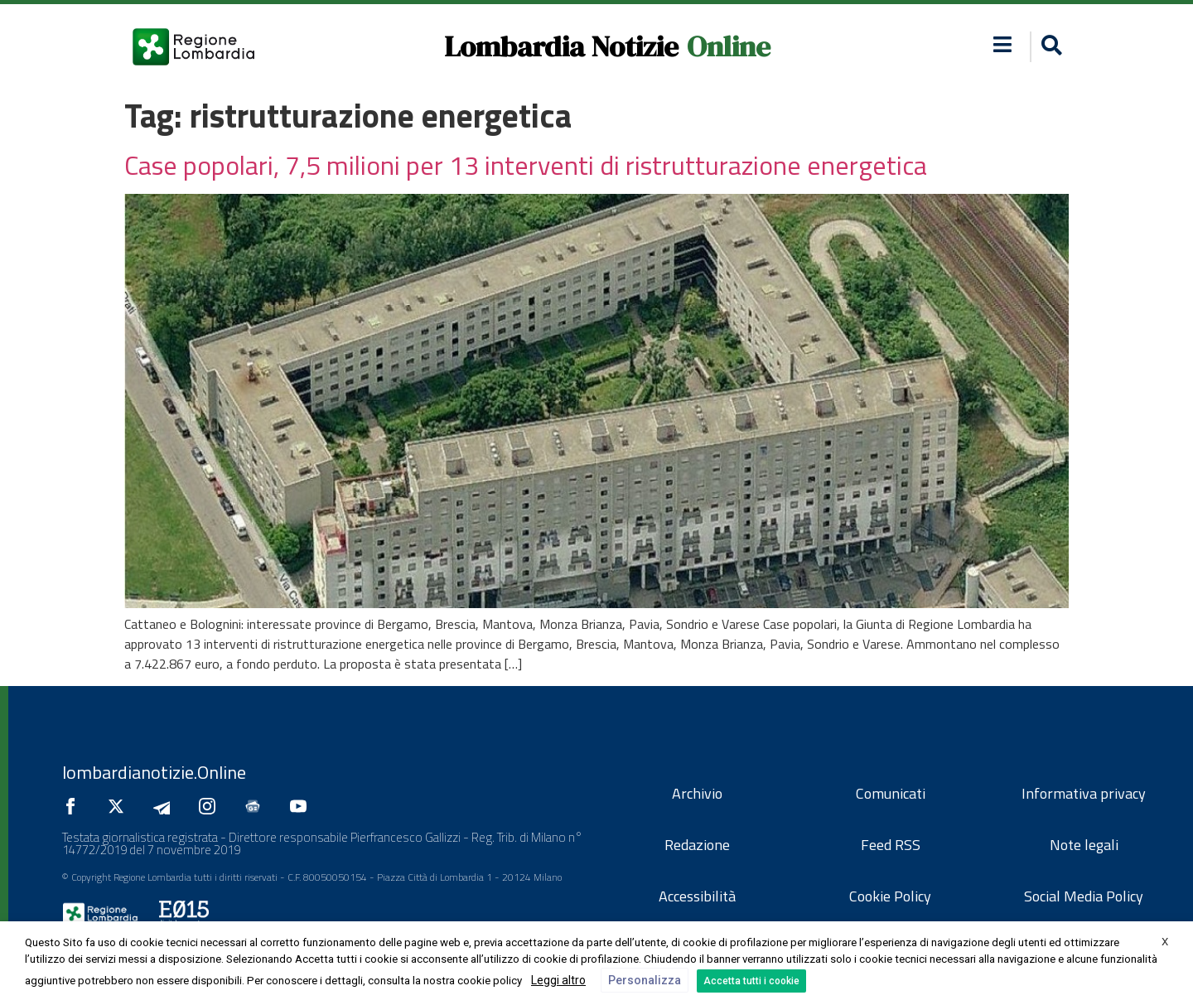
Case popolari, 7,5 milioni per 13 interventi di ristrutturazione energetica (525, 165)
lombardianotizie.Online (154, 772)
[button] (1049, 46)
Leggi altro (558, 980)
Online (728, 46)
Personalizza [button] (644, 980)
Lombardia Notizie (561, 46)
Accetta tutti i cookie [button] (751, 981)
